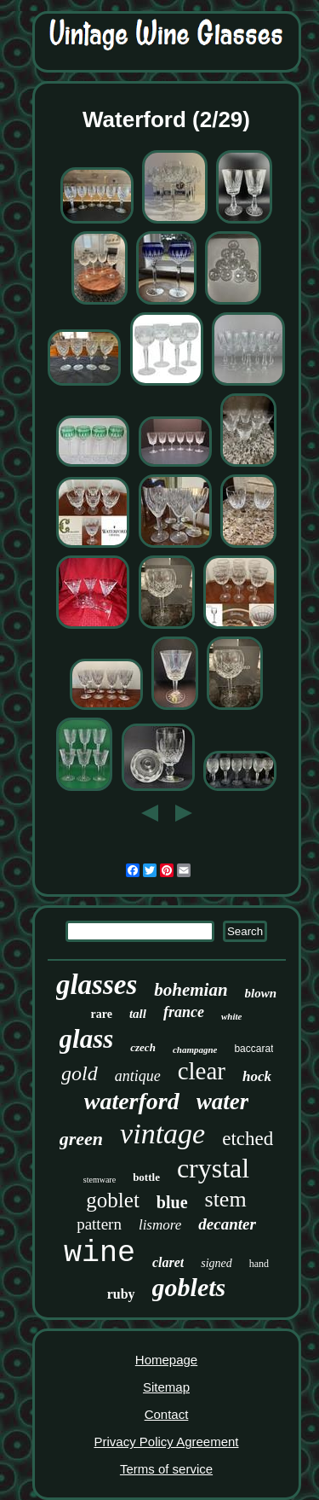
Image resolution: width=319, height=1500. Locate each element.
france (183, 1011)
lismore (160, 1225)
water (223, 1101)
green (81, 1138)
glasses (96, 984)
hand (259, 1264)
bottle (146, 1177)
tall (137, 1013)
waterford (131, 1101)
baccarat (253, 1049)
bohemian (190, 990)
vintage (162, 1133)
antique (138, 1075)
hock (256, 1076)
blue (172, 1202)
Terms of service (166, 1469)
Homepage (166, 1359)
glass (87, 1039)
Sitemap (166, 1387)
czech (143, 1047)
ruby (121, 1294)
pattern (99, 1224)
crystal (213, 1168)
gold (79, 1073)
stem (226, 1199)
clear (201, 1070)
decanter (227, 1224)
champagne (195, 1049)
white (231, 1016)
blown (261, 993)
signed (216, 1263)
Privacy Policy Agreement (166, 1441)
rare (101, 1014)
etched (247, 1138)
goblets (189, 1287)
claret (168, 1262)
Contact (167, 1414)
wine (99, 1253)
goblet (113, 1200)
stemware (99, 1179)
